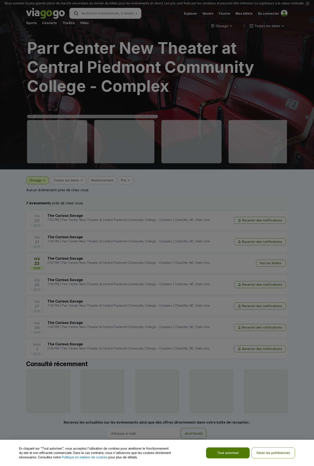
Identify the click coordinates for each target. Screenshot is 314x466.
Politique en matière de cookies (85, 457)
